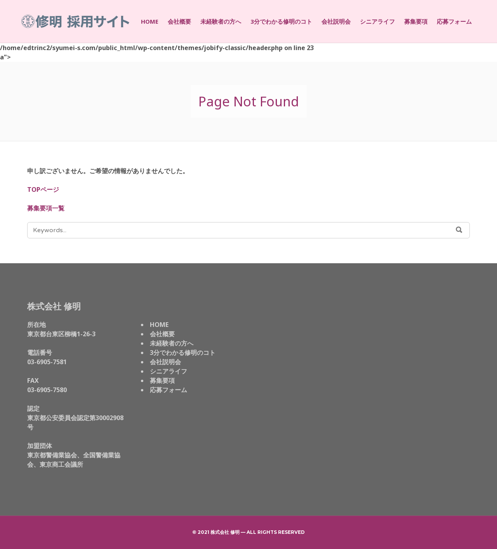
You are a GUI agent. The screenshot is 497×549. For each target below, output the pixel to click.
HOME (149, 21)
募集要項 (415, 21)
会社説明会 (336, 21)
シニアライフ (377, 21)
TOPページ (43, 189)
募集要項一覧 (45, 208)
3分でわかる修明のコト (281, 21)
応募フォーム (454, 21)
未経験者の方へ (220, 21)
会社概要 (179, 21)
